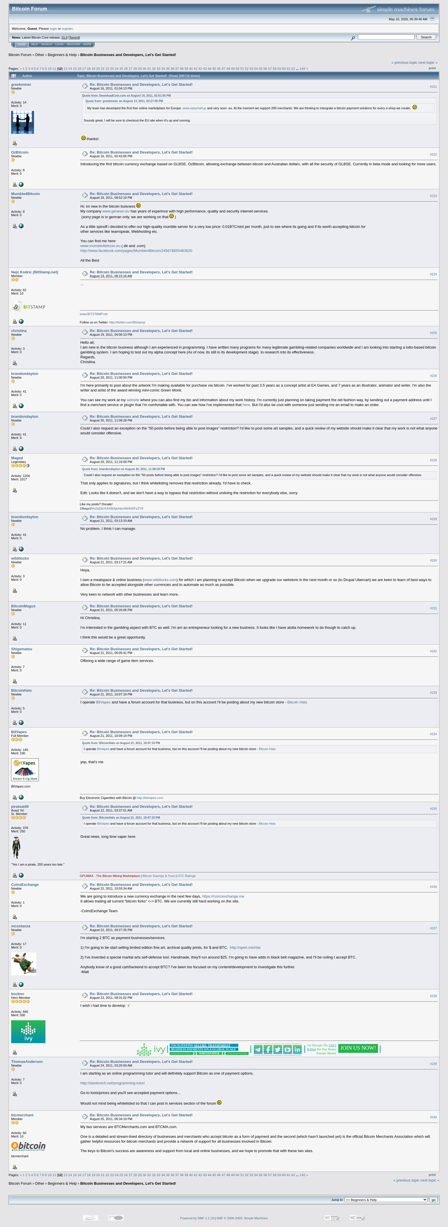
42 (200, 68)
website (133, 400)
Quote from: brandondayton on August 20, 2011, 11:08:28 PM (123, 469)
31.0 (64, 37)
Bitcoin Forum (20, 55)
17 (84, 68)
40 (191, 68)
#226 (433, 375)
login (53, 28)
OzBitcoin (20, 152)
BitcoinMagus (23, 606)
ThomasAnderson (27, 1061)
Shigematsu (21, 649)
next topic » (428, 62)
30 (144, 68)
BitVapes (103, 702)
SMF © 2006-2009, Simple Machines (242, 1218)
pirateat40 (20, 806)
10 (49, 68)
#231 (433, 608)
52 (247, 68)
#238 (433, 996)
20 (98, 68)
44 (209, 68)
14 (70, 68)
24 (117, 68)
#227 (433, 418)
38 (181, 68)
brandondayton (24, 373)
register (67, 28)
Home (21, 44)
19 (93, 68)
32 (154, 68)
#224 (433, 274)
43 (205, 68)
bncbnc (17, 994)
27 (130, 68)
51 (242, 68)
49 (233, 68)
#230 (433, 560)
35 (167, 68)
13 (65, 68)
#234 (433, 734)
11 (54, 68)
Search (46, 44)
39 (186, 68)
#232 (433, 651)
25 (121, 68)
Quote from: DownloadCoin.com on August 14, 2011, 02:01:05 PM (126, 95)
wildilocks (20, 558)
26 (126, 68)
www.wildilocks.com (160, 580)
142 (302, 68)
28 (135, 68)
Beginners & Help (62, 55)
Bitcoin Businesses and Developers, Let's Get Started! (128, 55)
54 (256, 68)
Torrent (74, 37)
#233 (433, 692)
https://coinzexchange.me (223, 896)
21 (103, 68)
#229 (433, 519)
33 (158, 68)
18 (89, 68)
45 (214, 68)
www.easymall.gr (194, 108)
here (246, 405)
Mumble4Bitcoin (25, 194)
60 (284, 68)
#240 (433, 1117)
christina (19, 331)
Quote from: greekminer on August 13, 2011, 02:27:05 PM (124, 101)
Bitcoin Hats (297, 702)
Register (73, 44)
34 (163, 68)
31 (149, 68)
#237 (433, 928)
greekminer (21, 84)
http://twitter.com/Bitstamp (127, 322)
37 (177, 68)
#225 (433, 333)
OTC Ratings (186, 876)
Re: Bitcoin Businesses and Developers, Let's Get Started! (141, 84)
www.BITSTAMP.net (93, 314)
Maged (17, 458)
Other (40, 55)
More (87, 44)
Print (432, 68)
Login (59, 44)
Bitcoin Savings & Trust (159, 876)
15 (75, 68)
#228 (433, 460)
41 (195, 68)
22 (107, 68)
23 (112, 68)
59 (279, 68)
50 (237, 68)
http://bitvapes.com (150, 798)
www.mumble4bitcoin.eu (100, 246)
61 (288, 68)
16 (79, 68)
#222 (433, 154)
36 (172, 68)
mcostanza (20, 926)
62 (293, 68)
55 (261, 68)
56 (265, 68)
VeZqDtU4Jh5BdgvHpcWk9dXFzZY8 (111, 508)
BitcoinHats (21, 690)
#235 (433, 808)
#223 (433, 196)
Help (34, 44)
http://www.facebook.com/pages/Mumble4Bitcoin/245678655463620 (136, 250)
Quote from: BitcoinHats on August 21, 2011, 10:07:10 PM (121, 743)
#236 (433, 886)
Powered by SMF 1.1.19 (197, 1218)
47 (223, 68)
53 (251, 68)
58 (275, 68)
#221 (433, 86)
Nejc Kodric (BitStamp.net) (34, 272)
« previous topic (404, 62)
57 (270, 68)
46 (219, 68)
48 (228, 68)
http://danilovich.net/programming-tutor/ (112, 1083)
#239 (433, 1063)
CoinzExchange (25, 884)
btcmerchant (22, 1115)
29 (140, 68)
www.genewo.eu (116, 211)
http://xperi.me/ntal (245, 947)
